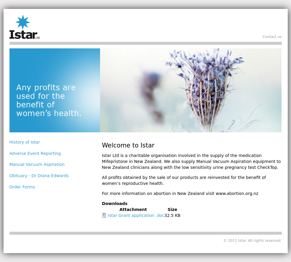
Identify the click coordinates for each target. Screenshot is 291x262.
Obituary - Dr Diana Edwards (39, 175)
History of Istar (24, 142)
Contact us (272, 37)
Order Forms (22, 187)
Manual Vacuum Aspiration (37, 164)
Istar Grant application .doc (136, 215)
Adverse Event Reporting (35, 153)
